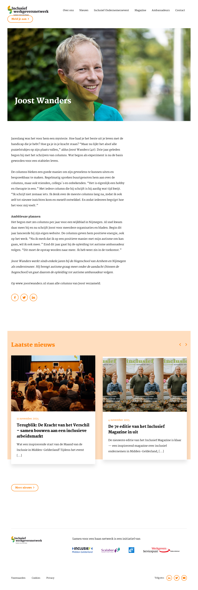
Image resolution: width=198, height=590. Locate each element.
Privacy (50, 578)
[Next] (186, 344)
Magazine (140, 10)
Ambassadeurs (161, 10)
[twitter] (176, 578)
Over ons (68, 10)
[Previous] (180, 344)
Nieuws (83, 10)
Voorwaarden (18, 578)
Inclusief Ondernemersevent (111, 10)
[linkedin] (169, 578)
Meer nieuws (24, 488)
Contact (180, 10)
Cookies (36, 578)
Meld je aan (20, 19)
